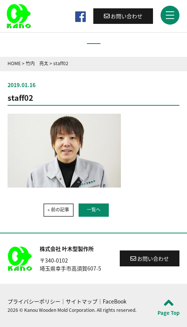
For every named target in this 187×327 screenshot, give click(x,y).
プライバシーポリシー (34, 301)
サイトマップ (81, 301)
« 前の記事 (58, 209)
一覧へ (93, 209)
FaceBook (115, 301)
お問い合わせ (123, 16)
